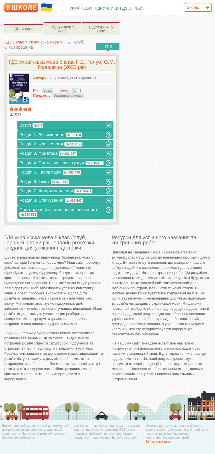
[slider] (20, 109)
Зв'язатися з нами (158, 441)
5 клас (23, 29)
